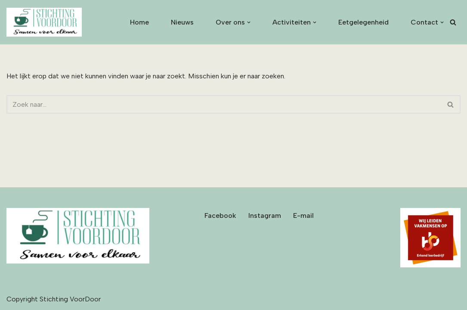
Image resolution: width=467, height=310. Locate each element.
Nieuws (182, 22)
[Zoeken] (453, 22)
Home (139, 22)
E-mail (303, 215)
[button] (249, 22)
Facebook (220, 215)
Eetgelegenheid (363, 22)
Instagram (264, 215)
